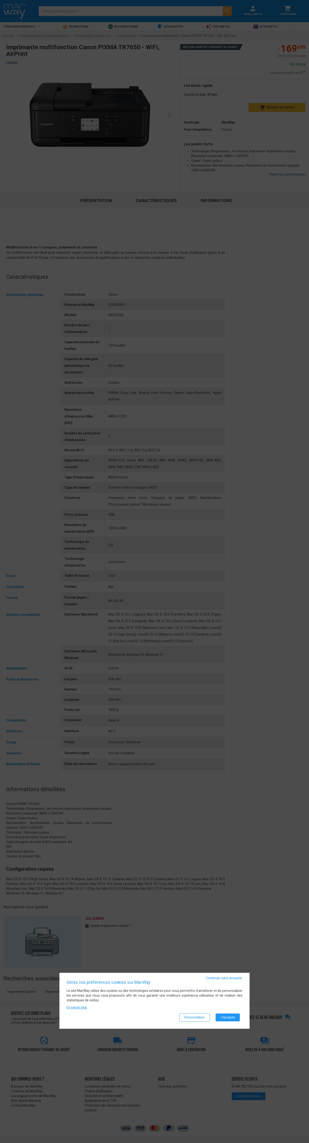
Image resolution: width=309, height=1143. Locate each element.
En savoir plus (77, 1007)
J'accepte (227, 1017)
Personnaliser (194, 1017)
